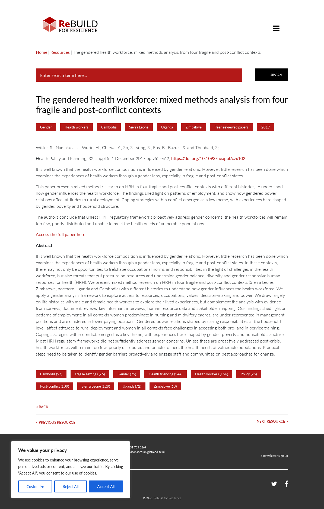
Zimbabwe (194, 127)
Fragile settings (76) (90, 374)
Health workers (76, 127)
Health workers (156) (211, 374)
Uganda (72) (132, 386)
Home (41, 52)
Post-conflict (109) (54, 386)
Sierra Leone (138, 127)
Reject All (70, 486)
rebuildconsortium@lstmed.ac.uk (144, 452)
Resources (60, 52)
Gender (46, 127)
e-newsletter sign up (274, 455)
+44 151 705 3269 (134, 447)
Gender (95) (126, 374)
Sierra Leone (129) (96, 386)
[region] (70, 469)
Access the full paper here (60, 234)
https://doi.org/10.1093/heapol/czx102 (208, 158)
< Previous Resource (55, 422)
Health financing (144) (165, 374)
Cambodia (108, 127)
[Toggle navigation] (276, 24)
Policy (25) (249, 374)
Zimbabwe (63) (165, 386)
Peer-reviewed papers (231, 127)
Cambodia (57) (51, 374)
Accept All (106, 486)
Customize (35, 486)
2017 (265, 127)
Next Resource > (272, 421)
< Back (42, 406)
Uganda (167, 127)
